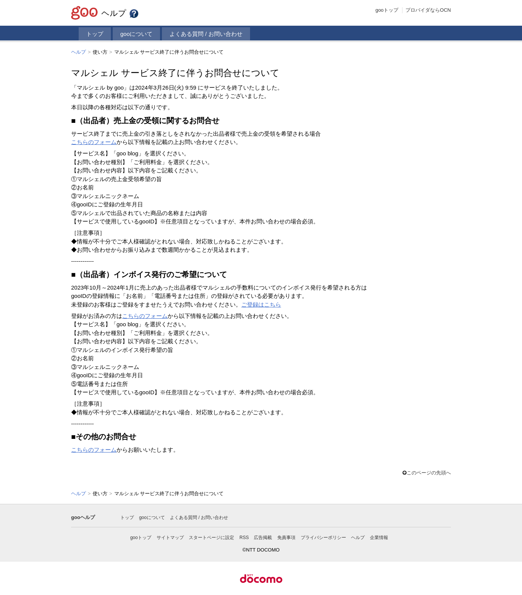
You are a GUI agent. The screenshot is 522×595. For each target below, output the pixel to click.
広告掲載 (263, 536)
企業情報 (379, 536)
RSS (244, 536)
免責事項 (286, 536)
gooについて (136, 34)
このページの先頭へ (426, 472)
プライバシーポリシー (323, 536)
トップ (94, 34)
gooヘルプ (83, 516)
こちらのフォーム (94, 141)
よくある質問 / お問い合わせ (205, 34)
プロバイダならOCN (428, 10)
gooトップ (386, 10)
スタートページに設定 (211, 536)
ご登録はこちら (261, 304)
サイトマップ (170, 536)
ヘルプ (120, 13)
